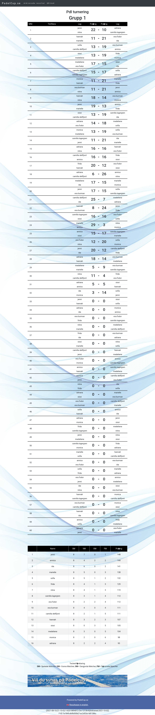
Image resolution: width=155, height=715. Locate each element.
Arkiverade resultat (34, 3)
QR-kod (51, 3)
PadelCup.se (11, 3)
